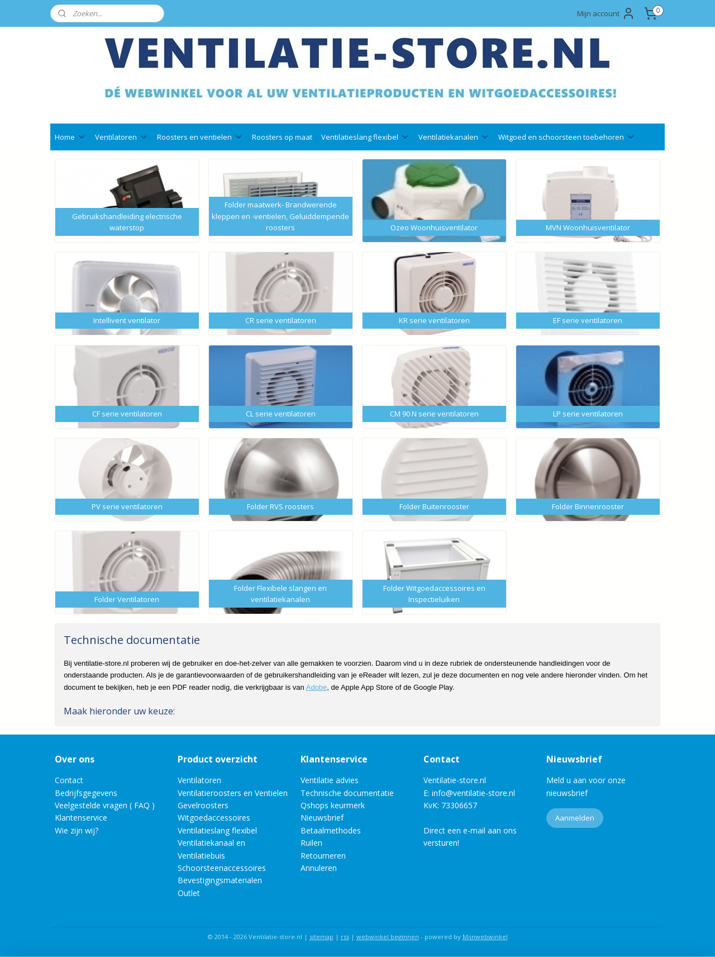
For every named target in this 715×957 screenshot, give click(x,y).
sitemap (321, 936)
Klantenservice (81, 817)
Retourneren (323, 855)
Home (70, 137)
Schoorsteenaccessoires (222, 868)
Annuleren (319, 868)
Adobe (316, 687)
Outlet (190, 893)
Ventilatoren (121, 137)
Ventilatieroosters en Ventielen (233, 793)
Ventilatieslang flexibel (365, 137)
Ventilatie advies (330, 780)
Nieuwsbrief (322, 817)
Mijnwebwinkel (485, 936)
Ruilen (311, 842)
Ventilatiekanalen (453, 137)
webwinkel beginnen (387, 936)
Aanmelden (574, 818)
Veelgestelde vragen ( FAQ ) (105, 805)
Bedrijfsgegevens (86, 793)
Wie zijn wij (75, 830)
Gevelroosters (203, 805)
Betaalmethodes (331, 830)
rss (345, 936)
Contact (69, 780)
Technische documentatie (347, 793)
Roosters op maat (282, 137)
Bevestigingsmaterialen (220, 880)
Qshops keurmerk (333, 805)
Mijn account (606, 13)
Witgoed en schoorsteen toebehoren (566, 137)
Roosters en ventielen (200, 137)
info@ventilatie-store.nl (473, 793)
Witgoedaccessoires (214, 817)
